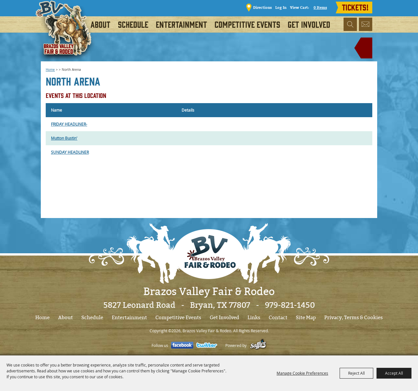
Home (50, 70)
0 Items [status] (320, 7)
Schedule (133, 24)
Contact (278, 318)
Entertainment (181, 24)
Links (254, 318)
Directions (262, 7)
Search (350, 24)
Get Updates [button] (365, 24)
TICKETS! (355, 7)
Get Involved (309, 24)
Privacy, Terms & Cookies (353, 318)
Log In (280, 7)
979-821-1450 (290, 305)
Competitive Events (247, 24)
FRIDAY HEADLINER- (69, 124)
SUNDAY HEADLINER (70, 152)
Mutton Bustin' (64, 138)
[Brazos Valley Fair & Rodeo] (66, 34)
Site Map (306, 318)
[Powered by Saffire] (258, 345)
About (100, 24)
